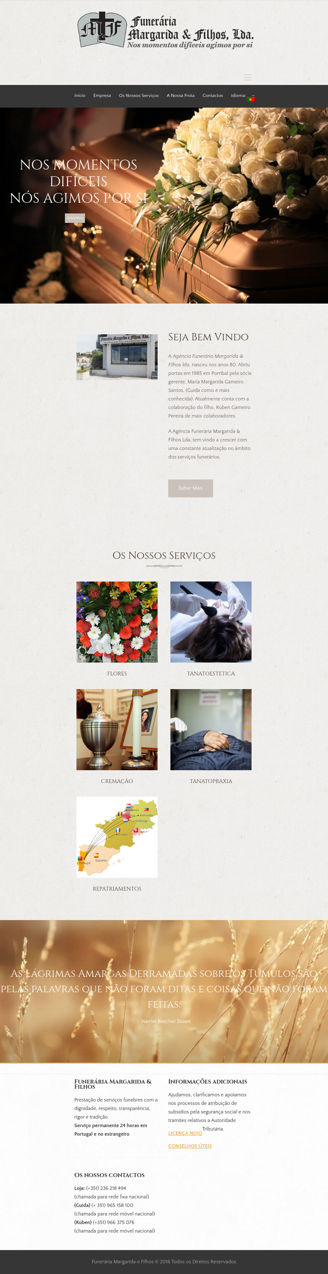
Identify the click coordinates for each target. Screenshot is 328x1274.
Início (79, 95)
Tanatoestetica (211, 674)
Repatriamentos (117, 889)
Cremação (117, 781)
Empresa (102, 95)
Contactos (212, 95)
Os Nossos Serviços (139, 95)
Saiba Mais (75, 218)
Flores (117, 674)
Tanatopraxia (211, 781)
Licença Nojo (185, 1133)
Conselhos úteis (190, 1146)
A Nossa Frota (181, 95)
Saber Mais (191, 488)
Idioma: (243, 93)
